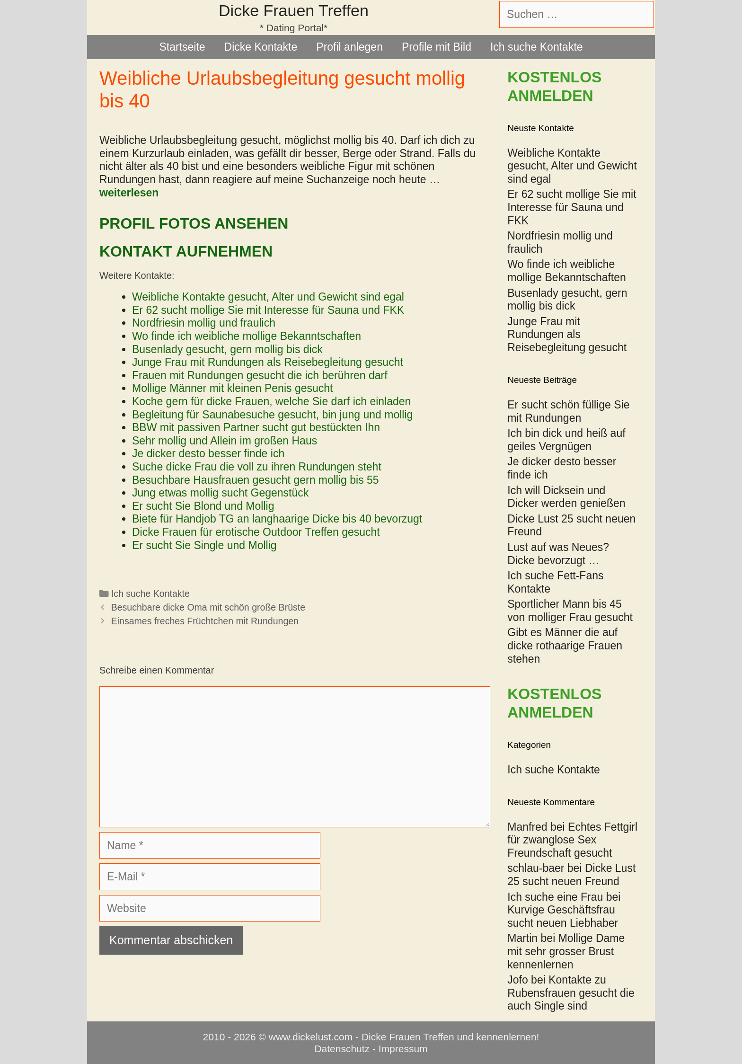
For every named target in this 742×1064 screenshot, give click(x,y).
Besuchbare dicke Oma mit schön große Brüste (208, 607)
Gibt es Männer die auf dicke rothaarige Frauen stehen (564, 645)
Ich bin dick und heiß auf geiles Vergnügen (566, 439)
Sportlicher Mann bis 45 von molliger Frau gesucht (570, 610)
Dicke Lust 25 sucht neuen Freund (571, 874)
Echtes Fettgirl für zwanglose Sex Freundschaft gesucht (572, 840)
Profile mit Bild (436, 47)
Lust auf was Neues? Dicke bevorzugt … (558, 554)
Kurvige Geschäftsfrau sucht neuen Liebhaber (562, 916)
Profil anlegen (349, 47)
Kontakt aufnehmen (186, 251)
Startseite (182, 47)
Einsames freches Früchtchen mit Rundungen (205, 621)
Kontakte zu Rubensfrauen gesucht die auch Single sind (571, 993)
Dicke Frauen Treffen (294, 10)
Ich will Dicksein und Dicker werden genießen (566, 497)
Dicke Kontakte (261, 47)
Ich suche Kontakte (536, 47)
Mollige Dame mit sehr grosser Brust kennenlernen (566, 951)
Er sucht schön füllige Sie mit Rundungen (568, 411)
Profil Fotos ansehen (193, 223)
